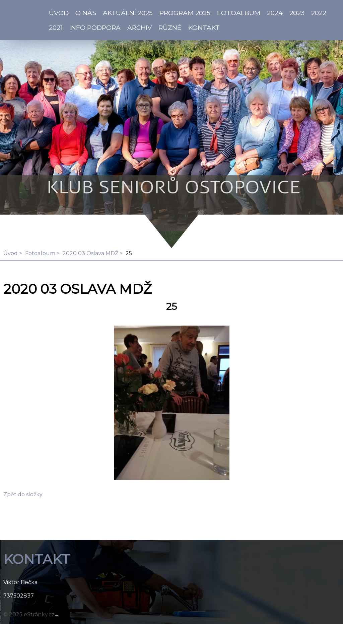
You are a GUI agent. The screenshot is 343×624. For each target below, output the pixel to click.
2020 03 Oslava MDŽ (90, 253)
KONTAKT (204, 27)
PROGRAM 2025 (184, 13)
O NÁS (85, 13)
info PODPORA (95, 27)
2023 (296, 13)
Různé (170, 27)
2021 (56, 27)
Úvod (10, 253)
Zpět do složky (23, 494)
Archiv (139, 27)
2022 (318, 13)
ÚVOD (59, 13)
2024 (275, 13)
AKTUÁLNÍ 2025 (128, 13)
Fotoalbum (238, 13)
